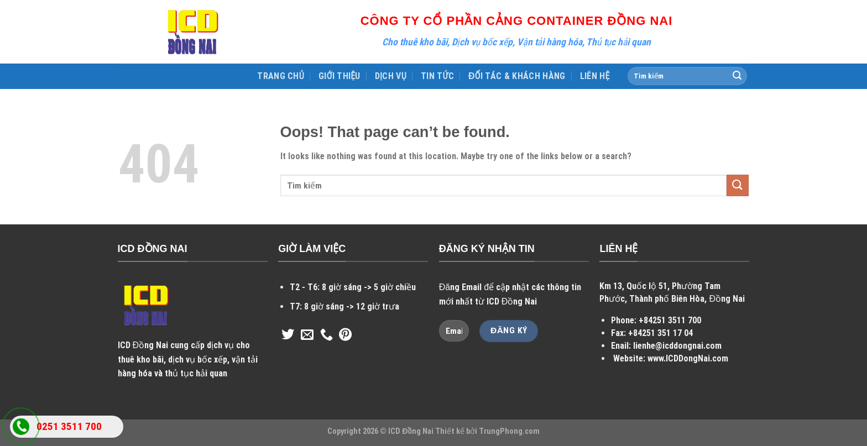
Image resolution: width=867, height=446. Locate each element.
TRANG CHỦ (280, 76)
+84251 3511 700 (670, 320)
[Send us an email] (307, 335)
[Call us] (326, 335)
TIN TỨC (437, 76)
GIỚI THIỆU (339, 76)
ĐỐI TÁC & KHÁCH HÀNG (517, 76)
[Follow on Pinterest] (345, 335)
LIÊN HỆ (595, 76)
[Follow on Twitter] (287, 335)
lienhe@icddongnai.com (677, 345)
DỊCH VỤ (390, 76)
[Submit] (737, 76)
